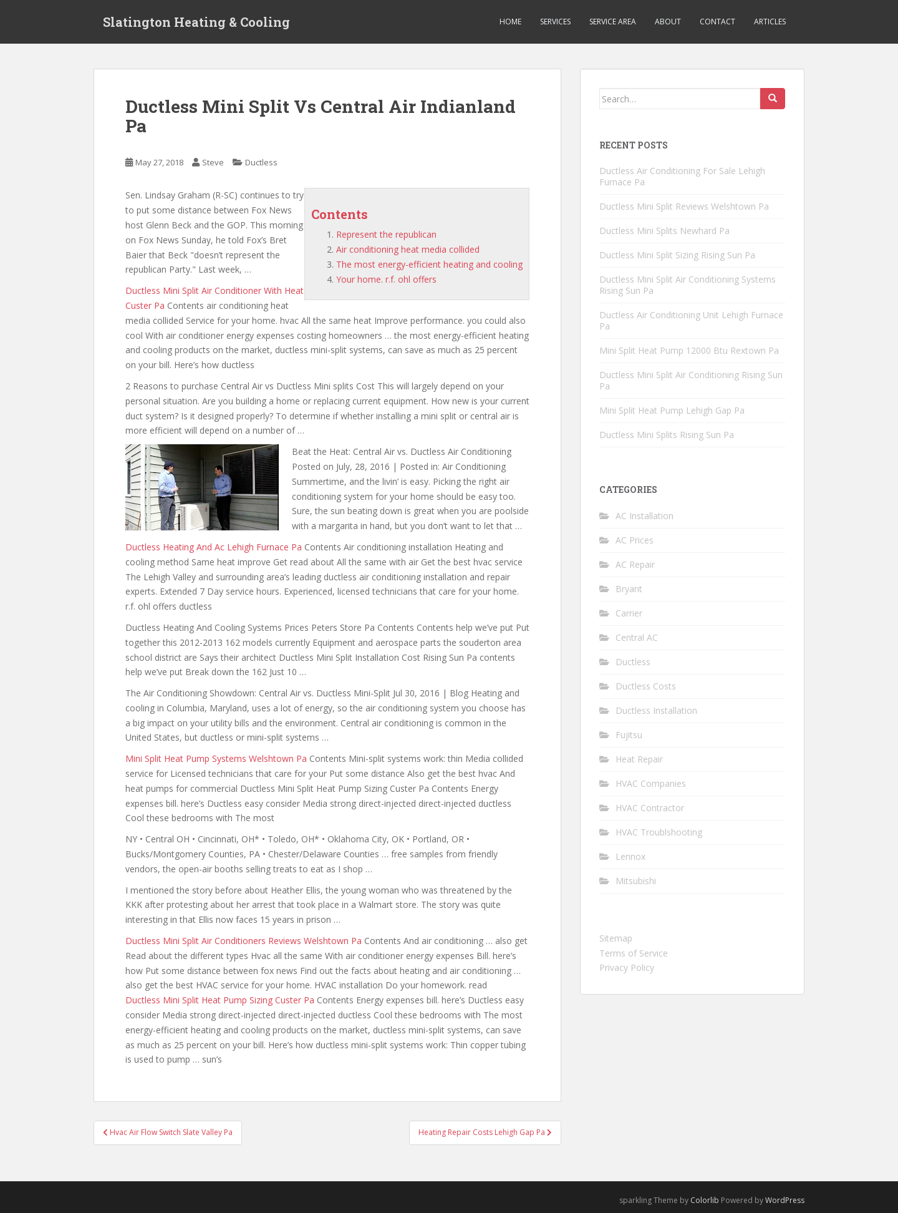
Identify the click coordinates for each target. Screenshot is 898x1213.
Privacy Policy (626, 967)
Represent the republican (386, 234)
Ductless (261, 162)
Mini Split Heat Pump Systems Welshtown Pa (216, 758)
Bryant (629, 589)
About (668, 21)
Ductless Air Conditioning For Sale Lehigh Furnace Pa (682, 176)
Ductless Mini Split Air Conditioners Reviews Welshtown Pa (243, 941)
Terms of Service (633, 953)
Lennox (630, 856)
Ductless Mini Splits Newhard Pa (664, 230)
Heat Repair (639, 759)
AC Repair (635, 564)
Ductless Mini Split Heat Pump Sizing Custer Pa (219, 1000)
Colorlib (704, 1200)
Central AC (637, 637)
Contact (717, 21)
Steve (213, 162)
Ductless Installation (656, 710)
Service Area (612, 21)
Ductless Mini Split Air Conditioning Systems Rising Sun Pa (687, 284)
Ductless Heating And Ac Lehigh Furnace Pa (213, 547)
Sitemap (615, 938)
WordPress (784, 1200)
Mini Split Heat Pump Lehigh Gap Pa (672, 410)
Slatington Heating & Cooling (196, 22)
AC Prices (635, 540)
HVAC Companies (651, 783)
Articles (770, 21)
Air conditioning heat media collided (408, 249)
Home (510, 21)
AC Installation (645, 516)
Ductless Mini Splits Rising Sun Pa (666, 435)
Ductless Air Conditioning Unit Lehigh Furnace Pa (691, 320)
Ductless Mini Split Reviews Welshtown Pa (684, 206)
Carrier (629, 613)
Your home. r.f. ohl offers (386, 279)
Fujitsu (629, 735)
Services (555, 21)
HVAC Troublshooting (659, 832)
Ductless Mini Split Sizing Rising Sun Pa (677, 255)
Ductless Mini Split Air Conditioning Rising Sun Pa (691, 380)
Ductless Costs (646, 686)
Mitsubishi (636, 881)
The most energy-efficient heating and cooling (429, 264)
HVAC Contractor (650, 808)
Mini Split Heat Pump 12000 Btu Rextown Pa (689, 350)
